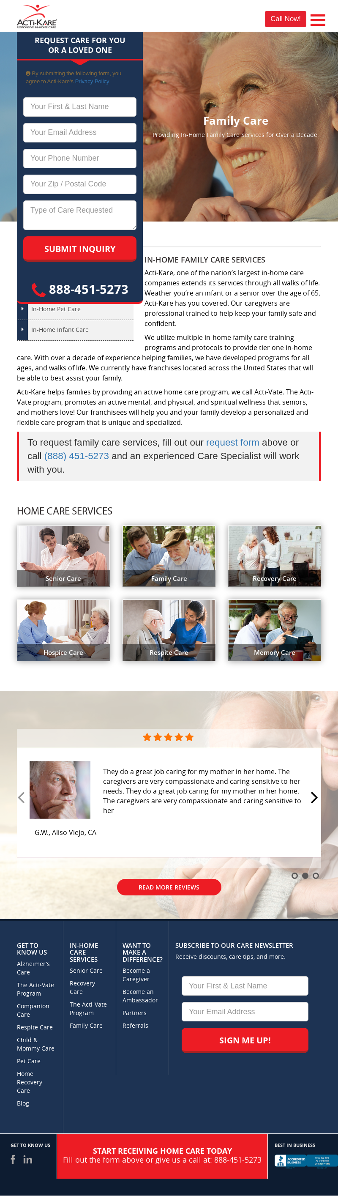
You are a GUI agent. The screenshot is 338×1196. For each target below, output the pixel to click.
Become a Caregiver (136, 975)
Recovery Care (82, 988)
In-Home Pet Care (56, 309)
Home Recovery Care (29, 1082)
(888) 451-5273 (76, 456)
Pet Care (29, 1061)
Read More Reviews (169, 887)
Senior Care (86, 970)
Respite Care (35, 1027)
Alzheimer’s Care (33, 968)
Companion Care (33, 1010)
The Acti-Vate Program (35, 989)
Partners (135, 1013)
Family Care (86, 1025)
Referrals (135, 1025)
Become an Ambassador (140, 996)
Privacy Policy (92, 81)
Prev (22, 798)
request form (232, 442)
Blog (23, 1103)
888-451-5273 (80, 289)
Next (315, 798)
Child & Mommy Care (36, 1044)
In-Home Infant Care (60, 330)
